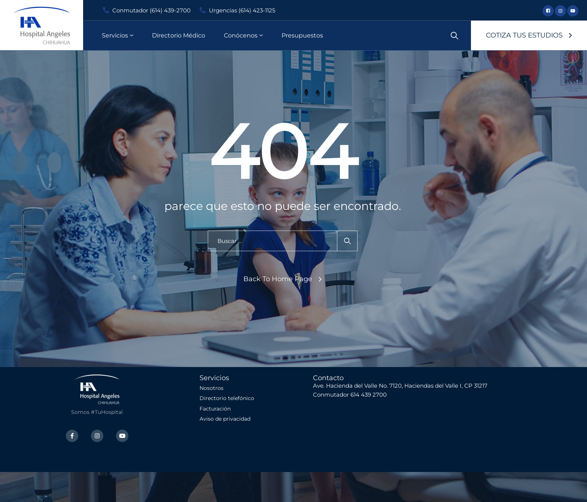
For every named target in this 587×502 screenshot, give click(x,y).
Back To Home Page (277, 279)
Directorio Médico (178, 35)
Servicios (115, 35)
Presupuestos (302, 35)
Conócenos (241, 35)
